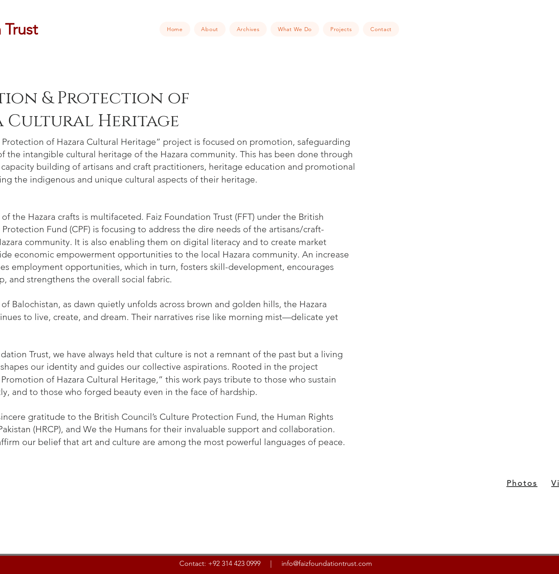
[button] (210, 29)
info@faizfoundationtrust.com (326, 563)
